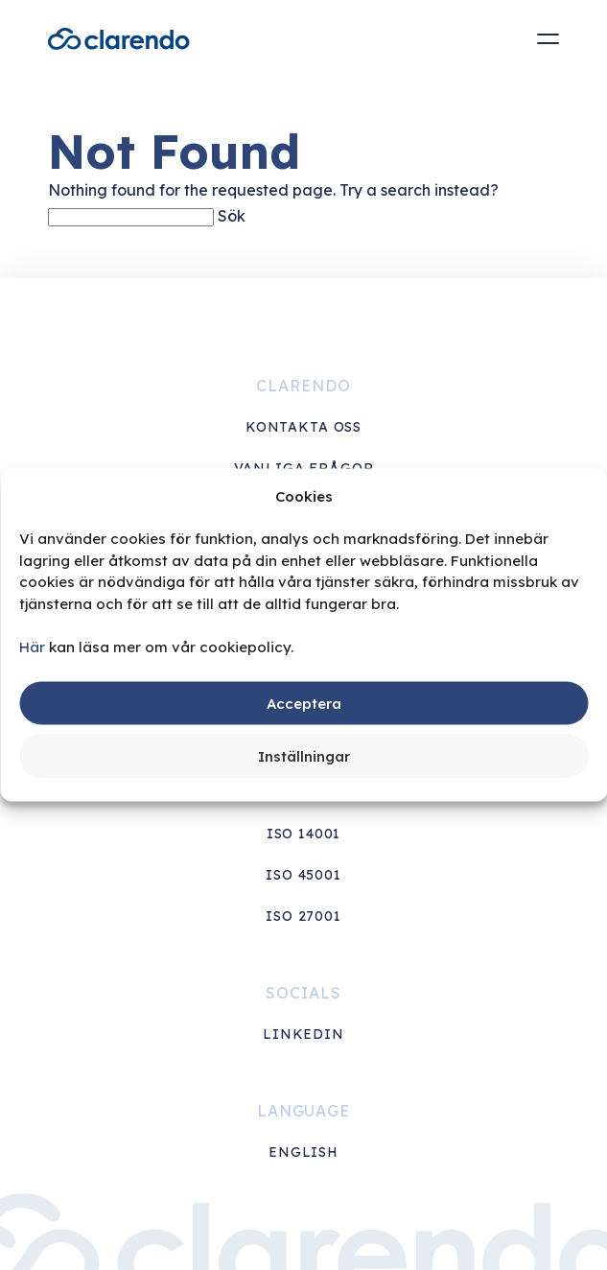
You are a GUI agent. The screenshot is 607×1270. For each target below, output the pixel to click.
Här (32, 646)
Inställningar (304, 755)
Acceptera (304, 703)
